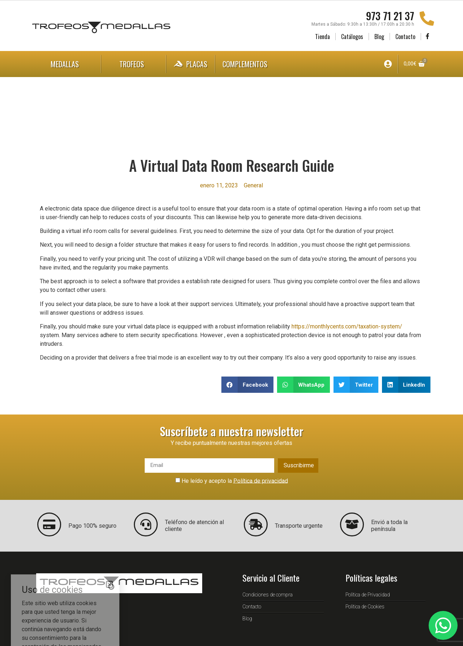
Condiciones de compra (267, 595)
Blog (379, 36)
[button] (247, 385)
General (253, 185)
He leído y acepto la (235, 480)
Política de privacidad (260, 480)
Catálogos (352, 36)
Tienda (322, 36)
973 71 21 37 (390, 15)
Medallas (66, 64)
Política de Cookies (365, 606)
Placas (190, 64)
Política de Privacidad (367, 595)
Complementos (252, 64)
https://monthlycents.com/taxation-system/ (347, 326)
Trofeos (133, 64)
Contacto (405, 36)
